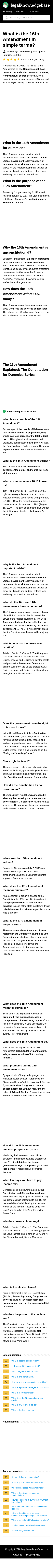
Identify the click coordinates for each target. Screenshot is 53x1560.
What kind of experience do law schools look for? (29, 1507)
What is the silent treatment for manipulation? (25, 1494)
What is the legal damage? (23, 1410)
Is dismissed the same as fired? (25, 1366)
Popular (20, 11)
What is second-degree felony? (25, 1361)
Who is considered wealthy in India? (27, 1488)
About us (17, 1555)
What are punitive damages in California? (30, 1387)
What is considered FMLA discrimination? (30, 1520)
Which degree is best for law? (24, 1371)
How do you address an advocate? (27, 1482)
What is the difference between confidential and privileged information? (29, 1514)
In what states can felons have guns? (28, 1525)
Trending (7, 11)
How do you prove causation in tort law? (29, 1382)
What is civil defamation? (22, 1377)
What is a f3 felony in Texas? (24, 1405)
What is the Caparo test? (22, 1393)
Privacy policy (33, 1555)
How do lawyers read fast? (23, 1531)
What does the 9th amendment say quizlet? (27, 1399)
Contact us (33, 11)
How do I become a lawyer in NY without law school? (29, 1501)
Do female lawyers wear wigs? (25, 1477)
